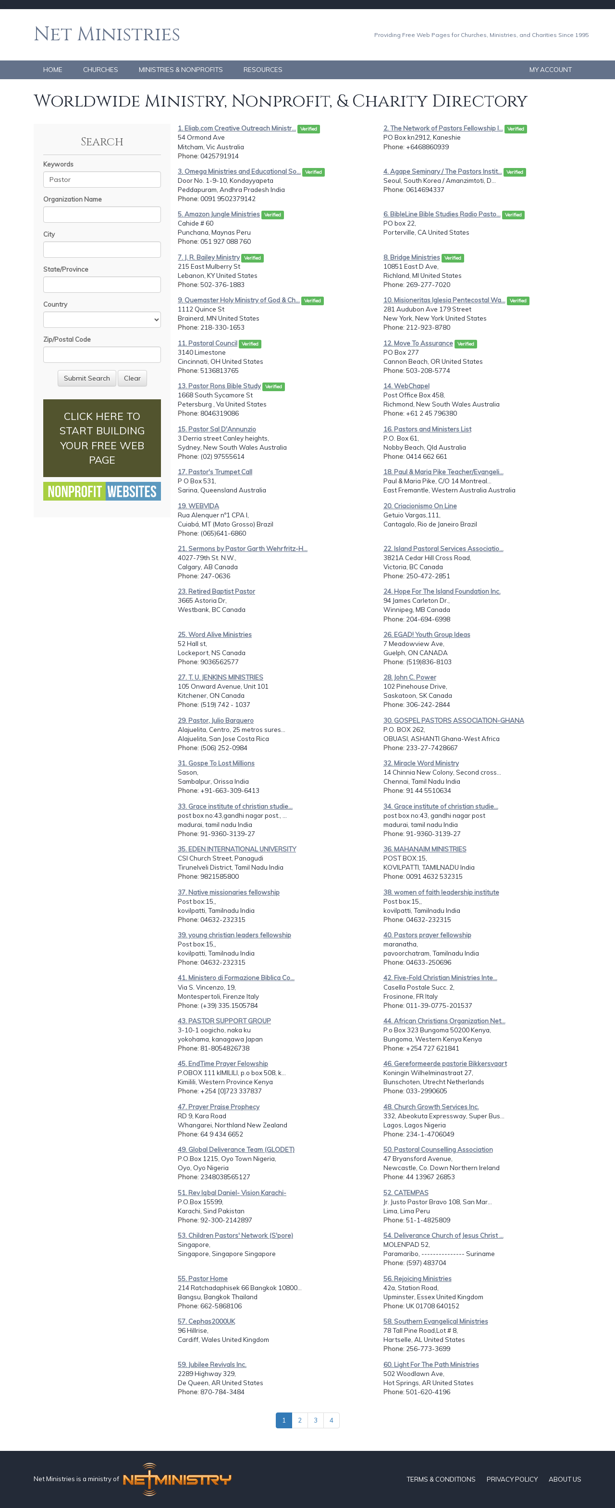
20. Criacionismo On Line (420, 506)
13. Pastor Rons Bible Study (219, 386)
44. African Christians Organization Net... (444, 1021)
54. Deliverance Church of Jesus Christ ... (443, 1235)
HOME (52, 69)
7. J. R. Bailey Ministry (209, 257)
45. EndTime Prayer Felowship (223, 1063)
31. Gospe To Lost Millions (216, 763)
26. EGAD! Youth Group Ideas (426, 634)
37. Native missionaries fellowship (229, 892)
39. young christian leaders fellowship (234, 935)
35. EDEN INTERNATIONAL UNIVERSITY (237, 849)
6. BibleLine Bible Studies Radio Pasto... (442, 214)
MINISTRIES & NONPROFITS (181, 69)
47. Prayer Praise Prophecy (218, 1107)
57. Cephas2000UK (206, 1321)
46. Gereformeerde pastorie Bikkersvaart (445, 1063)
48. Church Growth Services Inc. (431, 1107)
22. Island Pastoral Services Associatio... (443, 548)
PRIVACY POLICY (512, 1479)
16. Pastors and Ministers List (427, 429)
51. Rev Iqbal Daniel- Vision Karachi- (232, 1193)
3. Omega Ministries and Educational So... (239, 171)
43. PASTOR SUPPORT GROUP (224, 1021)
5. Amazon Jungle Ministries (219, 214)
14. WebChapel (406, 386)
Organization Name (72, 199)
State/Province (65, 269)
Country (55, 304)
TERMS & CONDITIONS (441, 1479)
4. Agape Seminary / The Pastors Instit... (442, 171)
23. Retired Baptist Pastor (216, 591)
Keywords (58, 164)
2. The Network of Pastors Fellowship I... (443, 128)
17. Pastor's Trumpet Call (215, 472)
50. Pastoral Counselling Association (438, 1149)
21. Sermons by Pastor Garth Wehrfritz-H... (243, 548)
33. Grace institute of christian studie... (235, 806)
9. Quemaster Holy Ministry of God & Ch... (239, 300)
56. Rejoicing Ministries (417, 1278)
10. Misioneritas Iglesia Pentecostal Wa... (444, 300)
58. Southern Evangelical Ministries (435, 1321)
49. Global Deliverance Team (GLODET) (236, 1149)
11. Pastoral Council (207, 343)
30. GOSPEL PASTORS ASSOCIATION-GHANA (453, 720)
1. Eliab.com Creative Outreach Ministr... (237, 128)
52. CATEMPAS (406, 1193)
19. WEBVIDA (198, 506)
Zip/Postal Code (67, 339)
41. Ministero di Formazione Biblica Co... (236, 977)
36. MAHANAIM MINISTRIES (425, 849)
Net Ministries (107, 35)
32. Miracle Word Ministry (421, 763)
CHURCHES (100, 69)
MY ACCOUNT (550, 69)
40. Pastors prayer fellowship (427, 935)
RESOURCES (263, 69)
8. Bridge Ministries (411, 257)
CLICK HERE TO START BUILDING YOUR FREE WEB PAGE (102, 438)
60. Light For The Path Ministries (431, 1364)
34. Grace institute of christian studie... (440, 806)
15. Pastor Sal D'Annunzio (217, 429)
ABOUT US (565, 1479)
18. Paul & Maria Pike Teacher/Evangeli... (443, 472)
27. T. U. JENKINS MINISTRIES (220, 677)
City (49, 234)
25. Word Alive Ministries (215, 634)
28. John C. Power (409, 677)
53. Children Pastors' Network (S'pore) (235, 1235)
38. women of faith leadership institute (441, 892)
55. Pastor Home (203, 1278)
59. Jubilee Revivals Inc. (212, 1364)
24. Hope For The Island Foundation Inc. (442, 591)
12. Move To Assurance (418, 343)
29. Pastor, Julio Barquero (216, 720)
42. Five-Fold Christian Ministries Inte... (440, 977)
